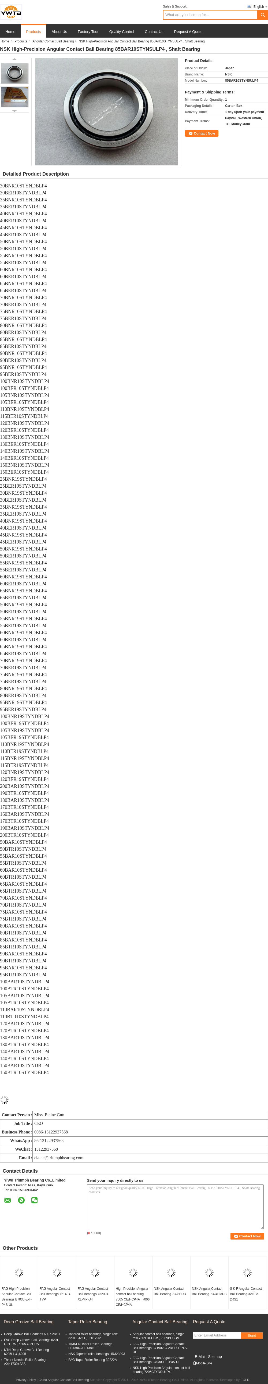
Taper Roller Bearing (87, 1322)
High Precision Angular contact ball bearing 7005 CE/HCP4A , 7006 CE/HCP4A (133, 1297)
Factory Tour (88, 32)
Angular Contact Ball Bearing (53, 41)
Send (252, 1336)
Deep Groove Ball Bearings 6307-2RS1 (32, 1334)
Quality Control (121, 32)
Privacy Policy (26, 1380)
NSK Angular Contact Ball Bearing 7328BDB (170, 1291)
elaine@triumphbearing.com (58, 1157)
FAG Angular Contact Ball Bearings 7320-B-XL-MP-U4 (93, 1294)
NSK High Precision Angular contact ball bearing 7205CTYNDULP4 (161, 1370)
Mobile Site (202, 1363)
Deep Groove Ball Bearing (29, 1322)
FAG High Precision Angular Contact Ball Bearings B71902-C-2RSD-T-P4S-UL (160, 1348)
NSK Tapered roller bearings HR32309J (96, 1354)
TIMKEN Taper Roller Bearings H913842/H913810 (90, 1346)
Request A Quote (188, 32)
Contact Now (204, 133)
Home (10, 32)
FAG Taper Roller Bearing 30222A (92, 1360)
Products (33, 32)
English (261, 7)
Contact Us (154, 32)
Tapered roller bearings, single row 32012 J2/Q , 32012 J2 (92, 1336)
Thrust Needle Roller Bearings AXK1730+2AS (25, 1362)
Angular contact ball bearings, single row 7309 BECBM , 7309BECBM (158, 1336)
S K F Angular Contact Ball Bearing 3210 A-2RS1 (246, 1294)
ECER (244, 1380)
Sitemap (215, 1356)
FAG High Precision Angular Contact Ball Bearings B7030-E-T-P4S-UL (17, 1297)
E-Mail (200, 1356)
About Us (59, 32)
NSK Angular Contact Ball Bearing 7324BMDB (209, 1291)
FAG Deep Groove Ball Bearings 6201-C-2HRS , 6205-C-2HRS (31, 1342)
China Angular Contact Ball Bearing (64, 1380)
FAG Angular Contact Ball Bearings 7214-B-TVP (55, 1294)
